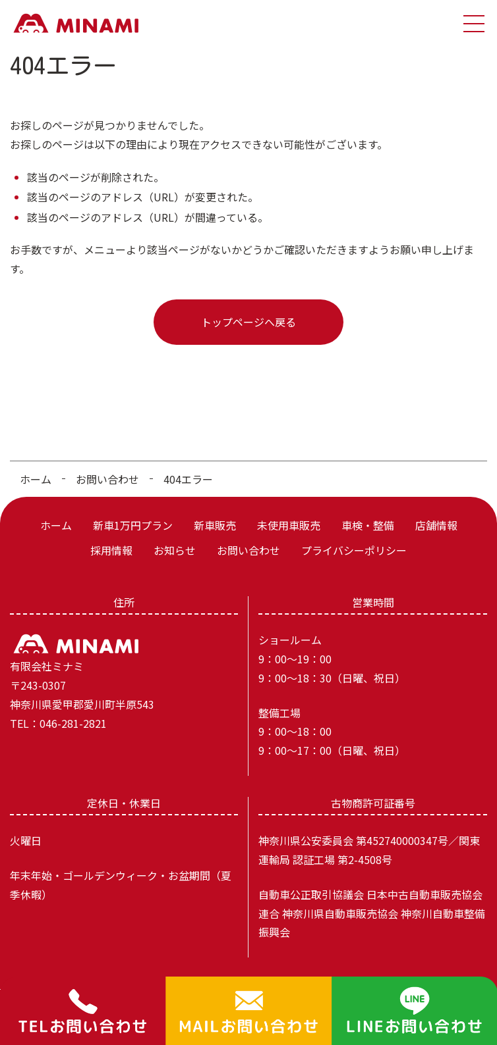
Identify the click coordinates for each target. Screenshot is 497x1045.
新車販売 (215, 525)
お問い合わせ (107, 479)
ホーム (35, 479)
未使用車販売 (288, 525)
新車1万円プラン (133, 525)
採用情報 (111, 550)
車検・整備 (367, 525)
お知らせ (175, 550)
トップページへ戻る (248, 322)
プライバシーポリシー (354, 550)
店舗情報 (436, 525)
